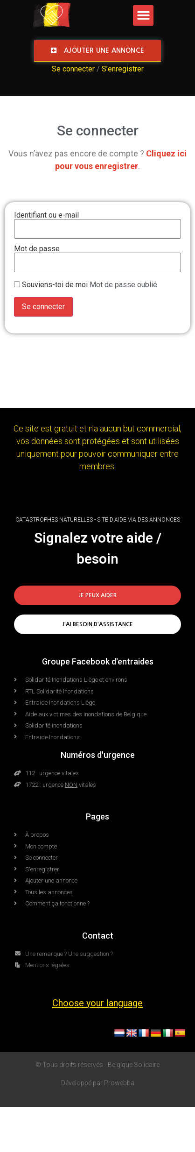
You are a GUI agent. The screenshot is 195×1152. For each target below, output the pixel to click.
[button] (143, 15)
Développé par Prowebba (97, 1083)
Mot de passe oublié (123, 284)
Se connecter (73, 68)
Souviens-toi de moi (55, 285)
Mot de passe (37, 249)
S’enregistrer (123, 68)
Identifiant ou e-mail (46, 215)
